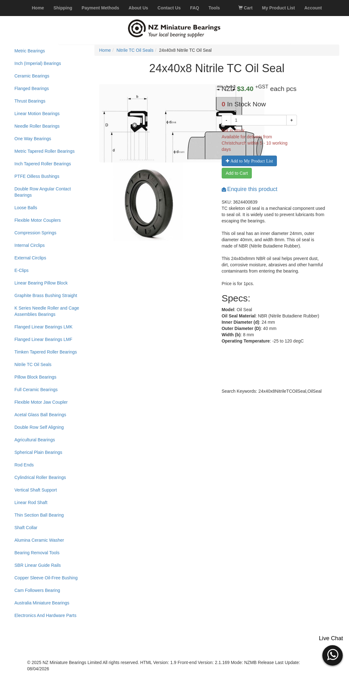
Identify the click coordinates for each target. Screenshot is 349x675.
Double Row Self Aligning (39, 427)
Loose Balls (25, 207)
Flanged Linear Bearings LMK (43, 326)
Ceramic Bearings (31, 75)
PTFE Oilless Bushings (36, 176)
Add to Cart (237, 173)
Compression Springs (35, 232)
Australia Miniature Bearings (41, 602)
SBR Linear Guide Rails (37, 565)
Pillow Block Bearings (35, 377)
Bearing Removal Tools (37, 552)
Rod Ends (24, 464)
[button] (332, 654)
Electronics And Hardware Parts (45, 615)
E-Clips (21, 270)
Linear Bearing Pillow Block (41, 282)
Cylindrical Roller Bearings (40, 477)
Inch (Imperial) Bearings (37, 63)
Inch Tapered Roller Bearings (42, 163)
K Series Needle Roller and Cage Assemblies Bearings (46, 311)
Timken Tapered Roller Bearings (45, 351)
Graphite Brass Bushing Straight (45, 295)
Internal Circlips (29, 245)
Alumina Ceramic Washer (39, 540)
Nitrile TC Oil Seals (32, 364)
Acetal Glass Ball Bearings (40, 414)
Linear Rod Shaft (30, 502)
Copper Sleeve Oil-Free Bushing (46, 577)
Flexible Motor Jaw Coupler (41, 402)
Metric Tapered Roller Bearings (44, 151)
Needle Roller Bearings (37, 126)
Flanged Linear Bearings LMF (43, 339)
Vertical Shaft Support (35, 489)
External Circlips (30, 257)
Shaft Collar (25, 527)
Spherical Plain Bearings (38, 452)
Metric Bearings (29, 50)
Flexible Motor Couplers (37, 220)
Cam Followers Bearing (37, 590)
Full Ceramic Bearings (36, 389)
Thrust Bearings (29, 101)
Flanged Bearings (31, 88)
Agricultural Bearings (34, 439)
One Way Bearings (32, 138)
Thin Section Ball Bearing (39, 515)
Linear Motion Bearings (37, 113)
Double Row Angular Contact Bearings (42, 192)
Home (105, 50)
